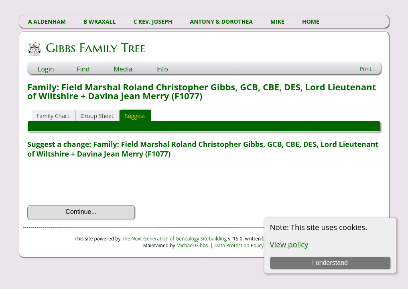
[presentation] (88, 181)
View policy (289, 244)
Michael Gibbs (192, 245)
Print (365, 68)
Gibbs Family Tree (95, 48)
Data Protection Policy (239, 245)
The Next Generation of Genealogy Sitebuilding (174, 238)
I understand (330, 262)
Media (123, 69)
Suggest (135, 116)
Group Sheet (97, 116)
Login (46, 69)
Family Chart (53, 116)
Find (83, 69)
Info (162, 69)
